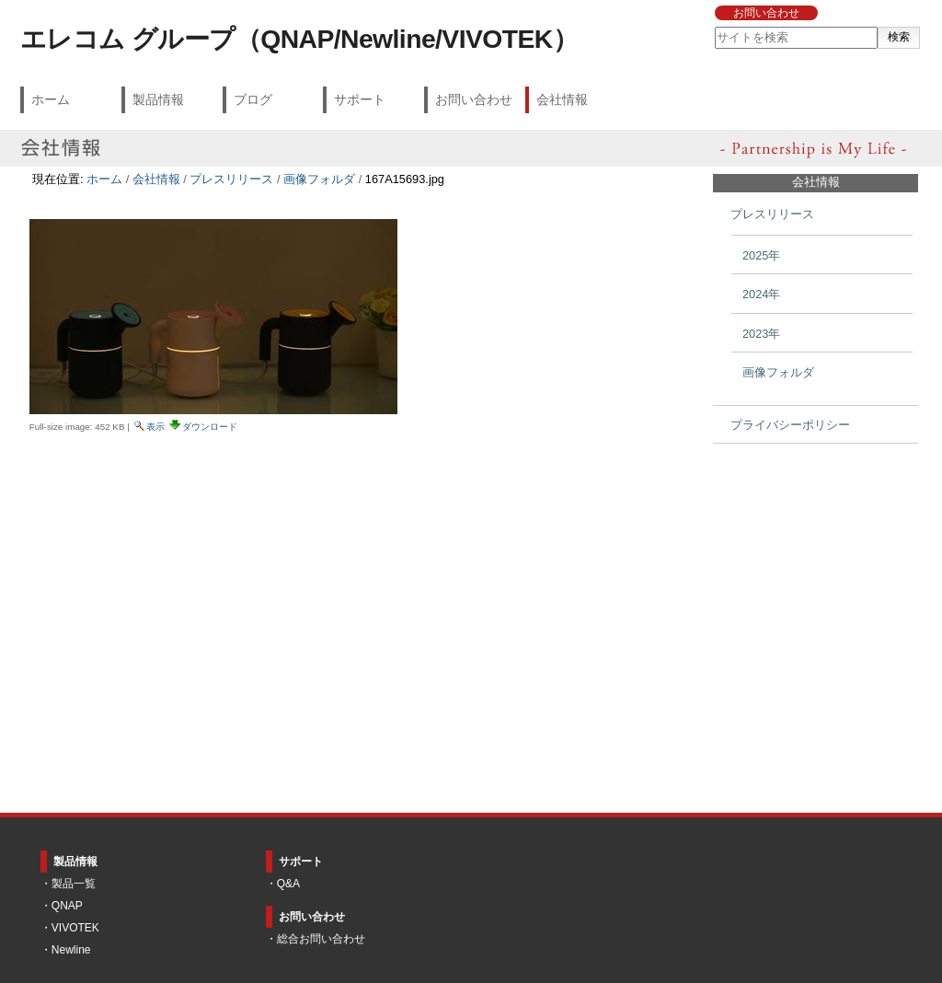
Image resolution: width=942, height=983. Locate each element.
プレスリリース (231, 179)
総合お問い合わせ (321, 938)
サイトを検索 (713, 26)
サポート (359, 99)
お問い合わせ (766, 12)
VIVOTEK (75, 927)
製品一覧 (74, 883)
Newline (71, 949)
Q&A (288, 883)
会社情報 (562, 99)
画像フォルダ (319, 179)
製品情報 (158, 99)
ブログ (253, 99)
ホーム (50, 99)
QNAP (67, 905)
